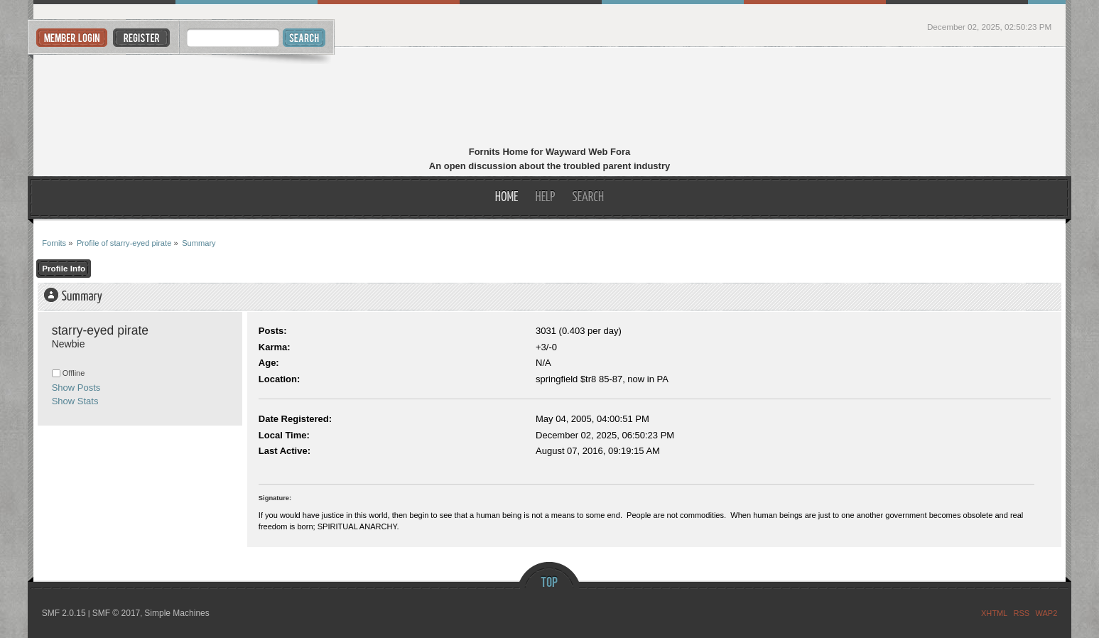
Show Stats (75, 401)
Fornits (549, 98)
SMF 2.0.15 (64, 613)
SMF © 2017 (116, 613)
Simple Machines (176, 613)
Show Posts (76, 387)
